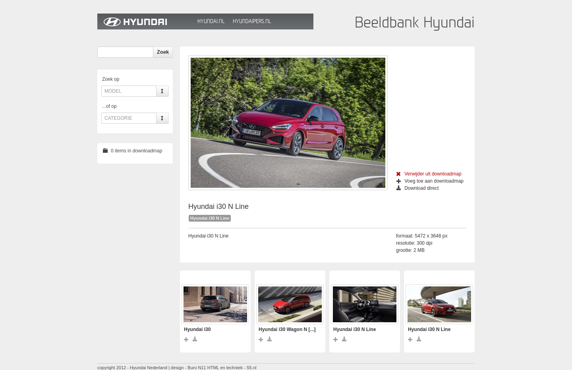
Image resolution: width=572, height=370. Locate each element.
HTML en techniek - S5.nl (232, 367)
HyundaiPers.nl (252, 21)
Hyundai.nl (210, 21)
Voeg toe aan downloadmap (430, 181)
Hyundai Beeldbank (145, 21)
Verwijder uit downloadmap (428, 174)
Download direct (417, 188)
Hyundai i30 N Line (209, 218)
